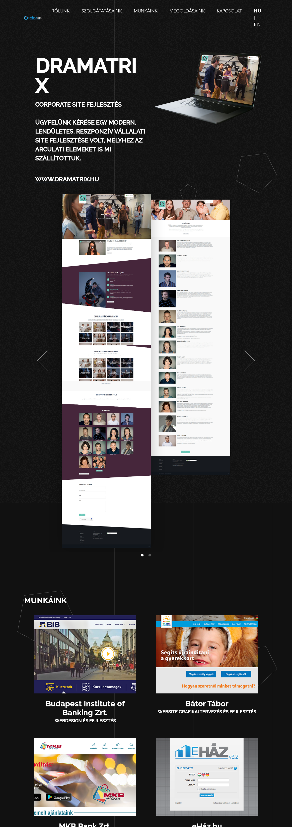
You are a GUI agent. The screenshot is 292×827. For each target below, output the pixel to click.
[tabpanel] (106, 371)
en (257, 24)
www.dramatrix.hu (67, 179)
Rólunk (61, 11)
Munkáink (145, 11)
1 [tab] (142, 555)
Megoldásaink (187, 11)
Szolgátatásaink (101, 11)
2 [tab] (149, 555)
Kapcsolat (229, 11)
